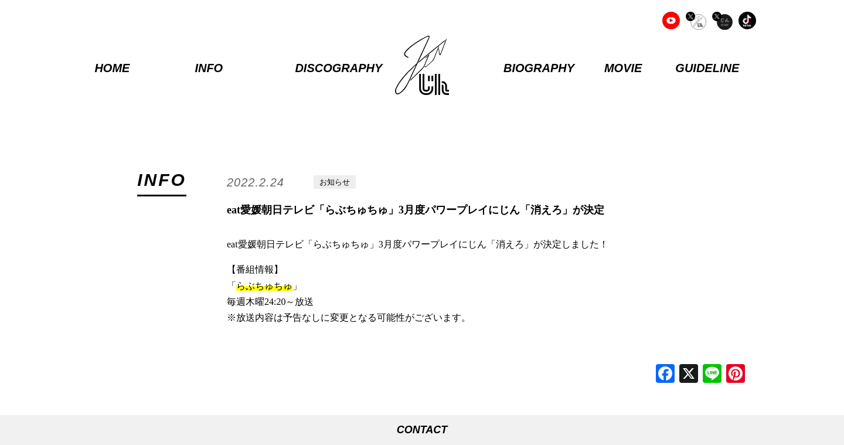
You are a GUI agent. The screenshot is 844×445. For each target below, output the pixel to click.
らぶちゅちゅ (264, 286)
